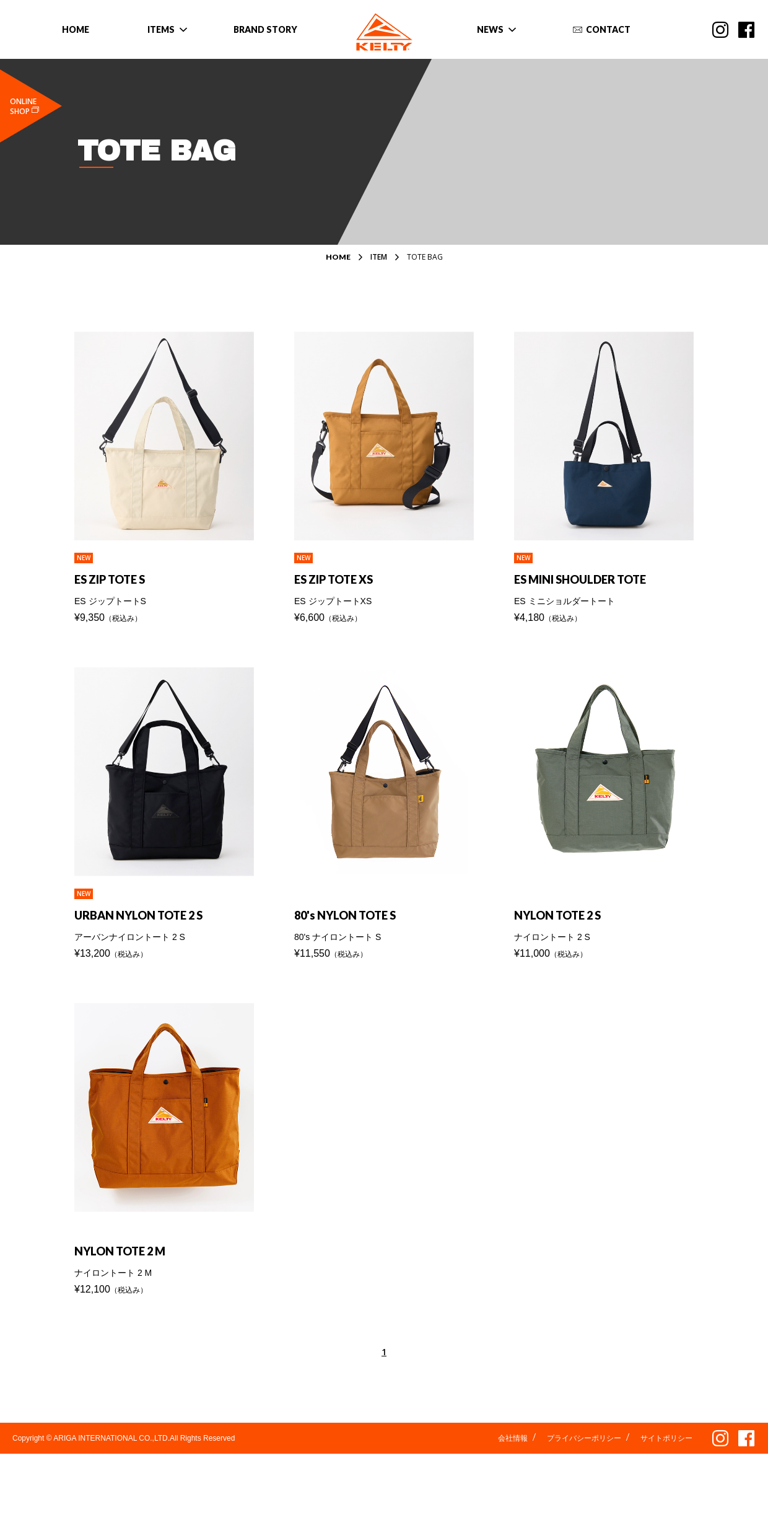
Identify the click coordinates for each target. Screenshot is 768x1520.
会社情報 (513, 1450)
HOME (338, 257)
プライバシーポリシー (584, 1450)
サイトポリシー (666, 1450)
